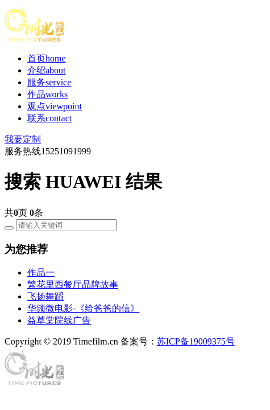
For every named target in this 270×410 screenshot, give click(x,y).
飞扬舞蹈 (45, 296)
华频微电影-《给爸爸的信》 (83, 308)
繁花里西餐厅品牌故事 (72, 284)
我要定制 (23, 139)
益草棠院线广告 (59, 320)
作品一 (41, 272)
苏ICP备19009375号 (196, 341)
